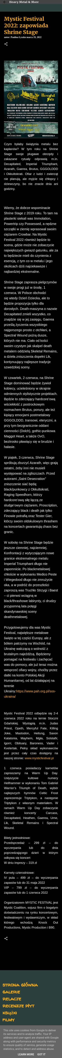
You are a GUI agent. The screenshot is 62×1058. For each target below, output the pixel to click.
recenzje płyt (18, 1005)
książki (9, 1012)
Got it (41, 1054)
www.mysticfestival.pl (39, 758)
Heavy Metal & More (24, 2)
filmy (8, 1019)
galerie (11, 991)
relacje (11, 998)
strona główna (20, 984)
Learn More (26, 1054)
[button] (6, 44)
